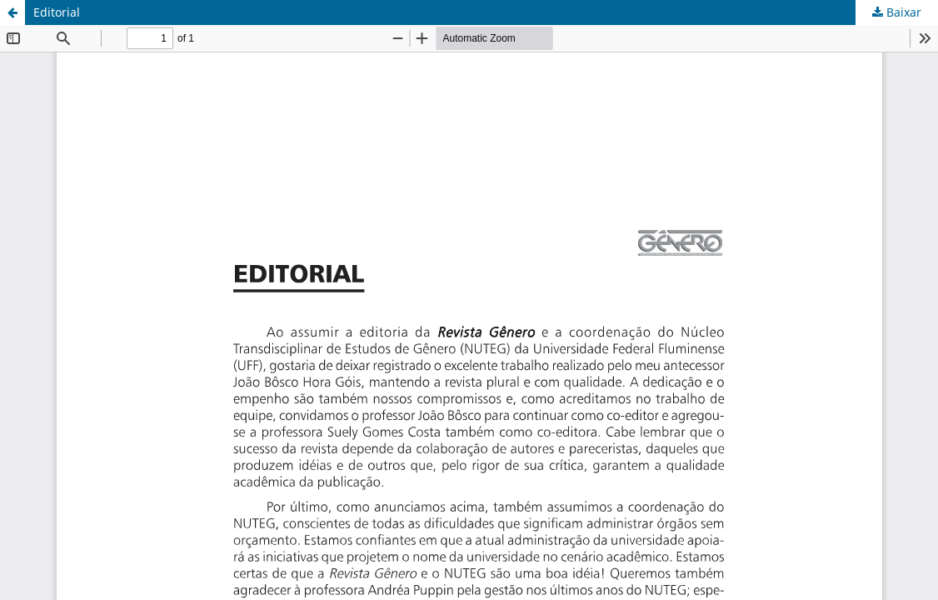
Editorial (56, 12)
